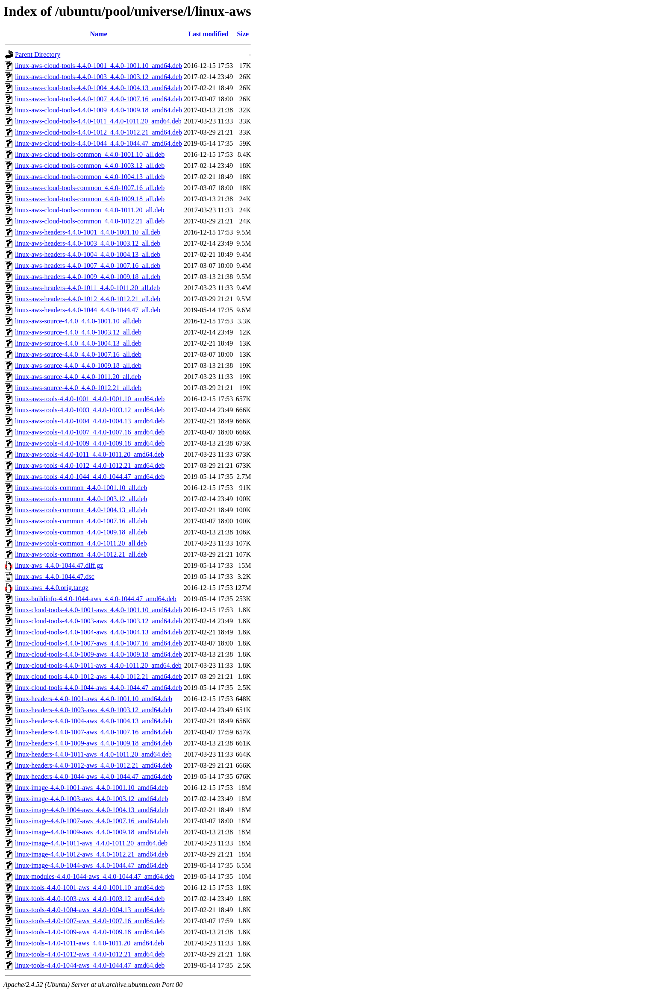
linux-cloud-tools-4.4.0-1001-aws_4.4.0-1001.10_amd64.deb (98, 609)
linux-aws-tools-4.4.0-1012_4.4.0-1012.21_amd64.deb (90, 465)
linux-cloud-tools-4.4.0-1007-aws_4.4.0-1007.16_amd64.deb (98, 643)
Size (243, 34)
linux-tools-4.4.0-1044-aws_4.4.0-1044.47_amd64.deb (90, 965)
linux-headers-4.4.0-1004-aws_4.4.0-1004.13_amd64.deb (93, 721)
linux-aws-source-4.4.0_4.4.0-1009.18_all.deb (78, 365)
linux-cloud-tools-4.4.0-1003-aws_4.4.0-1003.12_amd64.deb (98, 621)
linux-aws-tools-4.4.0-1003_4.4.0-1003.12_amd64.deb (90, 410)
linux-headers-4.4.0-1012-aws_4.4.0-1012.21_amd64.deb (93, 765)
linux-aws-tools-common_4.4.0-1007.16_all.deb (81, 521)
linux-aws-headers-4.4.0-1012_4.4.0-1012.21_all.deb (87, 298)
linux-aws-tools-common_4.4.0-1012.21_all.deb (81, 554)
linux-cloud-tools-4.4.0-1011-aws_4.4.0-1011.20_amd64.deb (98, 665)
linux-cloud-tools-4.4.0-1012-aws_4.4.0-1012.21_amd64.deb (98, 676)
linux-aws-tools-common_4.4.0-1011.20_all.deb (81, 543)
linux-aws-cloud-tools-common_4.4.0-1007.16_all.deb (90, 187)
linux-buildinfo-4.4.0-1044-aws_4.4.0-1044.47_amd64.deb (95, 598)
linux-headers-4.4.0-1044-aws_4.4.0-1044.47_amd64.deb (93, 776)
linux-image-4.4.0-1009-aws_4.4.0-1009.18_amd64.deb (91, 832)
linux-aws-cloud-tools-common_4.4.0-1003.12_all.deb (90, 165)
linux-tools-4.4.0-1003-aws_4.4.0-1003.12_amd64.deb (90, 898)
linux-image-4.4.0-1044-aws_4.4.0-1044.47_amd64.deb (91, 865)
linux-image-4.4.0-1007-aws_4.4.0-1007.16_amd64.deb (91, 821)
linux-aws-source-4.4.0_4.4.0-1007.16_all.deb (78, 354)
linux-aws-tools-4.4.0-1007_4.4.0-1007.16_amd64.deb (90, 432)
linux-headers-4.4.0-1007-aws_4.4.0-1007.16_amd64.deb (93, 732)
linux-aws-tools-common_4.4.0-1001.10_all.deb (81, 487)
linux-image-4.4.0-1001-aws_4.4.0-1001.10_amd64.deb (91, 787)
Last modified (208, 34)
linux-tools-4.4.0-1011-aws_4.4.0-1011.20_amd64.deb (89, 943)
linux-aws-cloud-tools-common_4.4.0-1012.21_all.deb (90, 221)
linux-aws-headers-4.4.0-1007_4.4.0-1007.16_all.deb (87, 265)
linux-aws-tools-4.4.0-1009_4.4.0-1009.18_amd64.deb (90, 443)
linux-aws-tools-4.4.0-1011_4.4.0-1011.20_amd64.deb (89, 454)
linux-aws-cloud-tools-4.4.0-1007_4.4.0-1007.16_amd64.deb (98, 99)
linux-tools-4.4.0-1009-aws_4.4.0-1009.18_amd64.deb (90, 932)
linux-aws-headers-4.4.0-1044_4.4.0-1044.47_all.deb (87, 310)
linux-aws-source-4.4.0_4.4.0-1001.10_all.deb (78, 321)
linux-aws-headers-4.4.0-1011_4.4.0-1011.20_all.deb (87, 287)
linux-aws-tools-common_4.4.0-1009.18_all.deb (81, 532)
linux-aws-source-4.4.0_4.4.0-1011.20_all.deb (78, 376)
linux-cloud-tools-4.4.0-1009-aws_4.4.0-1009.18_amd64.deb (98, 654)
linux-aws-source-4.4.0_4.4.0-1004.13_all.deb (78, 343)
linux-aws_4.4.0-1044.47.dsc (54, 576)
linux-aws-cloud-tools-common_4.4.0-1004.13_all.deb (90, 176)
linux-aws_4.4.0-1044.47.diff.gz (59, 565)
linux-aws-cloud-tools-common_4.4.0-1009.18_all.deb (90, 199)
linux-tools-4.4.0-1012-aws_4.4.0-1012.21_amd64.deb (90, 954)
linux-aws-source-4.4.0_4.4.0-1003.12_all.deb (78, 332)
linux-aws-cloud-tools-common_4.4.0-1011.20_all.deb (90, 210)
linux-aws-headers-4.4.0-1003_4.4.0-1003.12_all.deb (87, 243)
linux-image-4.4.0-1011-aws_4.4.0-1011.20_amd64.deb (91, 843)
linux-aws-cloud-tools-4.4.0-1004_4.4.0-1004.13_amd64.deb (98, 87)
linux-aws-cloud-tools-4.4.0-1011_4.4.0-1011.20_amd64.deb (98, 121)
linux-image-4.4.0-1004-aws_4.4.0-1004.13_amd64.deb (91, 809)
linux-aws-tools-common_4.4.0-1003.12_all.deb (81, 498)
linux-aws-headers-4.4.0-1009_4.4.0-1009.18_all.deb (87, 276)
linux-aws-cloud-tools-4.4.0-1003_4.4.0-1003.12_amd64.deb (98, 76)
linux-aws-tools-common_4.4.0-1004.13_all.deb (81, 510)
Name (98, 34)
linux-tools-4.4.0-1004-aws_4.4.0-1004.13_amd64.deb (90, 909)
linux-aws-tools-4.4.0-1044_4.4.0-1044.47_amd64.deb (90, 476)
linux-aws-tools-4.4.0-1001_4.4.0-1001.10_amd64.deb (90, 398)
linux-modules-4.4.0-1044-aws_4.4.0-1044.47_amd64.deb (94, 876)
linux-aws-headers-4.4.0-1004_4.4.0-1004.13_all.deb (87, 254)
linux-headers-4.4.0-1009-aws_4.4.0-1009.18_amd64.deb (93, 743)
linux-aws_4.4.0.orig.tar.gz (51, 587)
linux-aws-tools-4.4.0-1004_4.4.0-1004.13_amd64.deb (90, 421)
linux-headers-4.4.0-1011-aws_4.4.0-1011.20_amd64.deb (93, 754)
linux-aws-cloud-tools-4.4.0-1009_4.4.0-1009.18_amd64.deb (98, 110)
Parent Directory (37, 54)
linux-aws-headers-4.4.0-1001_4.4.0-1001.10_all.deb (87, 232)
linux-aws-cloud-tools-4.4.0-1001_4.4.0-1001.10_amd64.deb (98, 65)
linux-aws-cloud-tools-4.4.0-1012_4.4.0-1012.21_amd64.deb (98, 132)
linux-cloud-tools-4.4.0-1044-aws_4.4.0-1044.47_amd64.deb (98, 687)
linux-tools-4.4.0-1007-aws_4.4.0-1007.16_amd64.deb (90, 920)
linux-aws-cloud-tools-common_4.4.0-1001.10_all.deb (90, 154)
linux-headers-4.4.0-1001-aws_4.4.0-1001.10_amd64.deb (93, 698)
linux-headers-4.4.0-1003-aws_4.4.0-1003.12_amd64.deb (93, 709)
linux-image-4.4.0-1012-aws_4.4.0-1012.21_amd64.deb (91, 854)
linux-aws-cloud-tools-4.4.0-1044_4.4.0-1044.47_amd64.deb (98, 143)
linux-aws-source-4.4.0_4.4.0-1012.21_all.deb (78, 387)
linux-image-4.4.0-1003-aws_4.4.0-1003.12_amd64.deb (91, 798)
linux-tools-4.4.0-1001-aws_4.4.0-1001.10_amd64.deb (90, 887)
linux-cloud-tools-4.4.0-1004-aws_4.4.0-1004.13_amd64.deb (98, 632)
